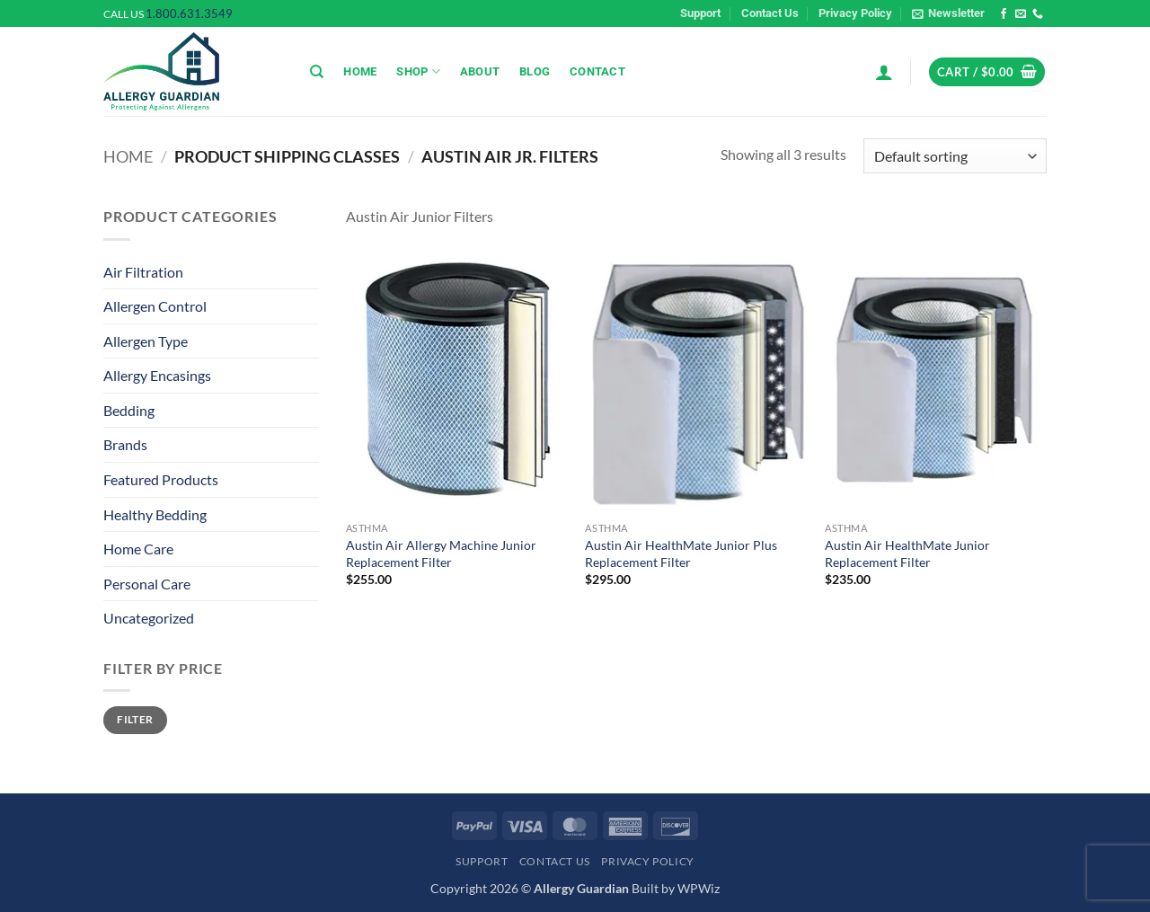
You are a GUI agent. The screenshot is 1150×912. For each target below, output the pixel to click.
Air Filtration (143, 271)
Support (700, 13)
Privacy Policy (855, 13)
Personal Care (146, 583)
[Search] (316, 72)
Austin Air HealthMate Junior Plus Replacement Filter (681, 553)
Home (359, 71)
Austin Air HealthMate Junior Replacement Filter (907, 553)
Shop (417, 71)
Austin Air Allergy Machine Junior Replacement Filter (441, 553)
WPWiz (698, 888)
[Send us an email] (1020, 14)
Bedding (129, 410)
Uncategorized (148, 617)
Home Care (138, 548)
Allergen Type (145, 341)
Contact (597, 71)
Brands (125, 444)
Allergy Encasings (157, 375)
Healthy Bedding (155, 514)
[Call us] (1037, 14)
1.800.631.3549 (189, 13)
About (480, 71)
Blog (534, 71)
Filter (135, 719)
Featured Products (160, 479)
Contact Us (770, 13)
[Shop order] (955, 155)
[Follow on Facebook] (1003, 14)
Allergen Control (155, 305)
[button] (948, 13)
